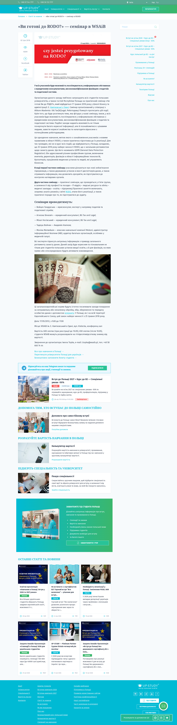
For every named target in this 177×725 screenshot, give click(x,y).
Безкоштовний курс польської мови (52, 715)
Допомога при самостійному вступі (70, 415)
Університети (24, 690)
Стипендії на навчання (47, 722)
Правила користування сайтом (87, 693)
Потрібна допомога (60, 429)
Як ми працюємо (44, 708)
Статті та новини (35, 16)
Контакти (22, 700)
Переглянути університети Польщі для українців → (59, 354)
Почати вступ (150, 9)
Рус (157, 2)
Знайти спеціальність (61, 490)
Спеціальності (24, 693)
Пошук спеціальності (63, 476)
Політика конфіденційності (85, 697)
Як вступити (42, 704)
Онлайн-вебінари (81, 686)
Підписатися (97, 368)
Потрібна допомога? (148, 707)
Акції (20, 686)
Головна (21, 16)
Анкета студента (44, 686)
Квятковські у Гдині (59, 107)
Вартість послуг (24, 697)
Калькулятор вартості (63, 446)
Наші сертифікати (81, 700)
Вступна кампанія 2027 (47, 693)
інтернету (69, 313)
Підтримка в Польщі (82, 690)
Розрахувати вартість (61, 460)
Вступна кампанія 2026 (47, 690)
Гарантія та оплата (81, 708)
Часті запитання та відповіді (86, 704)
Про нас (40, 711)
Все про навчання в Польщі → (49, 351)
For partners (151, 713)
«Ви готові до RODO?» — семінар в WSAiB (63, 16)
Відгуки (40, 697)
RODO (68, 192)
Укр (153, 2)
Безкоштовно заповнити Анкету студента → (55, 358)
